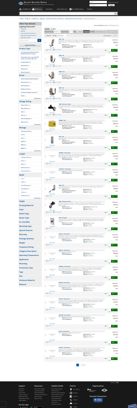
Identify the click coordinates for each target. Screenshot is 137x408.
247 (71, 240)
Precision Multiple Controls (29, 92)
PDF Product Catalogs (39, 389)
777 (71, 208)
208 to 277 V (25, 122)
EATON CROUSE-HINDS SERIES (30, 79)
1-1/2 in (23, 192)
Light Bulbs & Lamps (56, 400)
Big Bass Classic (38, 398)
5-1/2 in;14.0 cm (26, 171)
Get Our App (23, 405)
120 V (23, 112)
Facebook (73, 396)
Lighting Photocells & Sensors (73, 18)
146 (71, 143)
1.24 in (23, 182)
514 (71, 96)
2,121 (72, 47)
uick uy (49, 9)
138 (71, 354)
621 (71, 254)
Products (27, 18)
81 (71, 128)
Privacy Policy (22, 392)
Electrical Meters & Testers (57, 394)
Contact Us (21, 390)
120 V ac (24, 115)
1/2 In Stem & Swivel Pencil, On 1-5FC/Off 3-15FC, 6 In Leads (30, 53)
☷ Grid (53, 29)
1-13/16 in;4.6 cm (26, 157)
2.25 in (23, 161)
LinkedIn (73, 407)
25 (71, 173)
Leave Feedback (22, 400)
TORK (23, 96)
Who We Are (21, 389)
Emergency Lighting (56, 404)
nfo (78, 9)
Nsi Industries (25, 85)
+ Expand (86, 31)
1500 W (23, 141)
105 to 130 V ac (25, 105)
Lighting (42, 18)
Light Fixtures (54, 402)
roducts (38, 9)
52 (71, 192)
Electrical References (39, 392)
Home (21, 18)
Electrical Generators (56, 398)
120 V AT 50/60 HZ (26, 118)
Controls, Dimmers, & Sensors (55, 18)
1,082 (72, 112)
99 (71, 319)
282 (71, 273)
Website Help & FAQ (23, 396)
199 (71, 289)
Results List (100, 31)
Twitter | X (74, 400)
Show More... (38, 98)
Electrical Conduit (58, 392)
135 (71, 305)
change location (114, 25)
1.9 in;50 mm (25, 189)
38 (71, 335)
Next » (83, 365)
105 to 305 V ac (25, 108)
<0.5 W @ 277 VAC (26, 131)
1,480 (72, 61)
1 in (22, 178)
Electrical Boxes (55, 390)
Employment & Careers (24, 398)
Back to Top (114, 382)
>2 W (23, 138)
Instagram (74, 393)
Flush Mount (25, 65)
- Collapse (80, 31)
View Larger (52, 47)
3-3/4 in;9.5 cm (25, 167)
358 (71, 78)
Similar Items (89, 46)
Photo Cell (24, 69)
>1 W (23, 134)
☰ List (47, 29)
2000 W (23, 148)
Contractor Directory (39, 390)
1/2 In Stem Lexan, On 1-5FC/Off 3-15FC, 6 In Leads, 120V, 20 (29, 58)
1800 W (23, 145)
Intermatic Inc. (26, 82)
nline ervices (62, 9)
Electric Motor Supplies (56, 389)
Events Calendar (38, 396)
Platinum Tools (26, 89)
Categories (35, 18)
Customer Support (23, 394)
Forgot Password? (113, 2)
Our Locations (75, 389)
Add (113, 50)
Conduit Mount (26, 62)
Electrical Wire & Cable (56, 396)
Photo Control (25, 72)
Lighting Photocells (26, 37)
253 (71, 224)
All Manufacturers (40, 394)
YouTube (73, 403)
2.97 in (23, 164)
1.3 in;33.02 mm (26, 185)
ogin (26, 9)
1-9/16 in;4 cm (25, 195)
